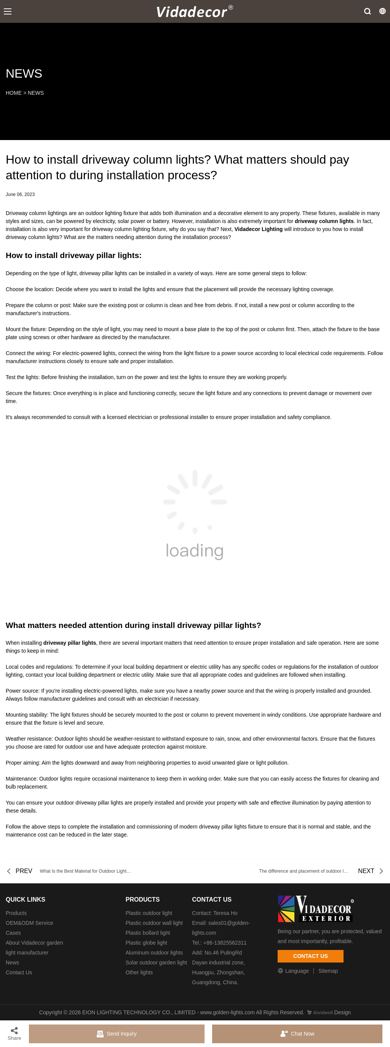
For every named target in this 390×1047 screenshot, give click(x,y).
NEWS (36, 93)
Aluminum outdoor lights (154, 953)
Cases (13, 933)
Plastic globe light (146, 943)
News (12, 962)
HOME (14, 93)
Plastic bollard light (148, 933)
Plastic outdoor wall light (154, 923)
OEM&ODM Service (29, 923)
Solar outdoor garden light (156, 962)
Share (14, 1033)
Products (16, 913)
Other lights (139, 972)
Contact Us (19, 972)
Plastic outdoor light (149, 913)
